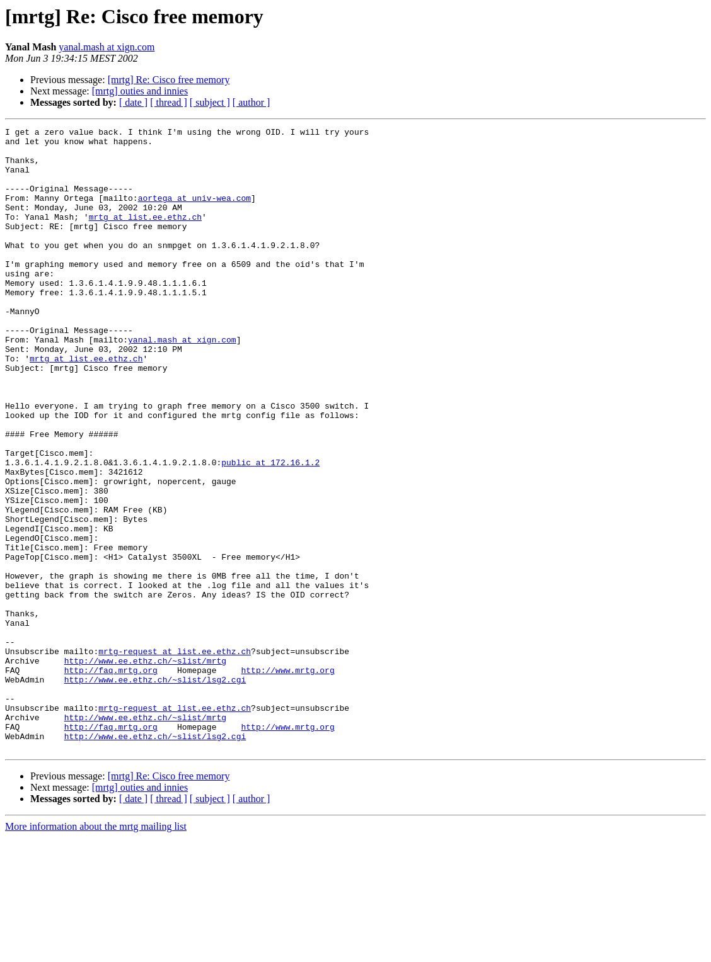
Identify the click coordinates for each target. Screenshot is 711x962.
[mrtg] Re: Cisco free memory (169, 79)
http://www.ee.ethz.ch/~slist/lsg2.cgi (155, 790)
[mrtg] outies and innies (140, 91)
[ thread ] (168, 102)
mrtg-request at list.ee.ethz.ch (174, 756)
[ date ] (133, 102)
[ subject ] (210, 102)
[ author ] (251, 102)
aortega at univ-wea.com (194, 212)
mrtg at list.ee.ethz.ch (145, 235)
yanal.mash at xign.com (106, 47)
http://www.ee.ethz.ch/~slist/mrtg (145, 768)
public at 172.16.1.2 (270, 530)
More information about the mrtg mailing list (96, 951)
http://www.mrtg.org (287, 779)
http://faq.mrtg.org (111, 779)
